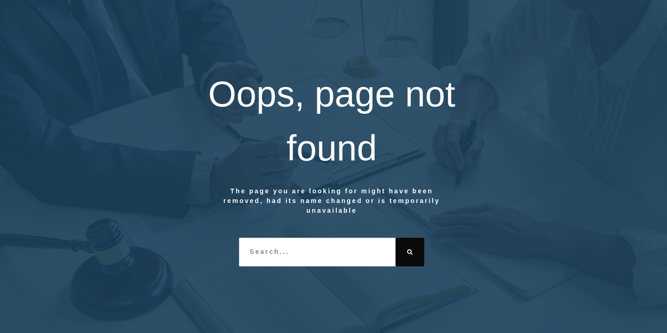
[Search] (410, 252)
